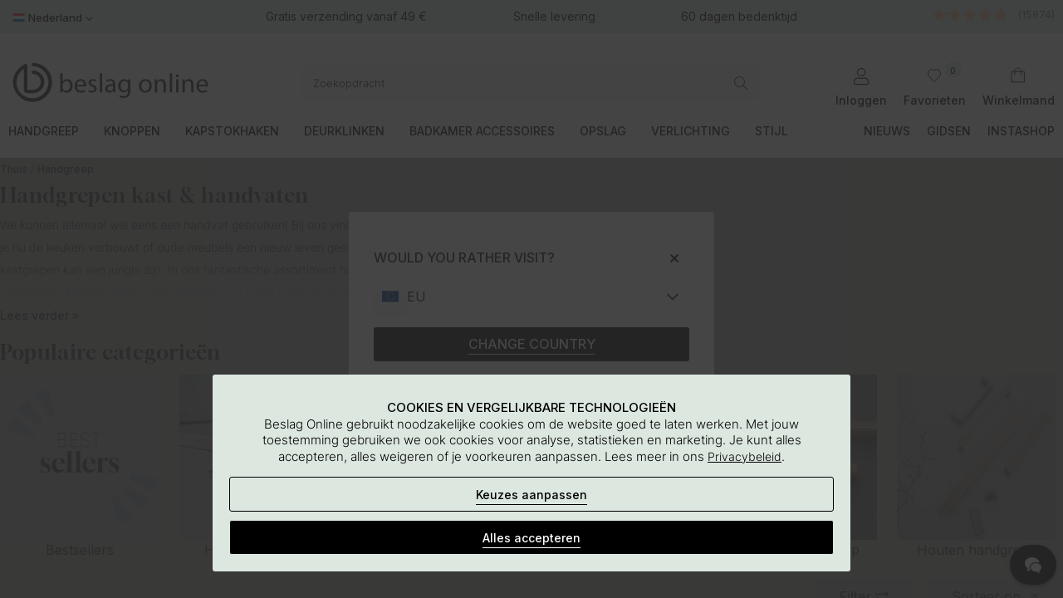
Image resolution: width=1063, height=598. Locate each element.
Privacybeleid (744, 456)
